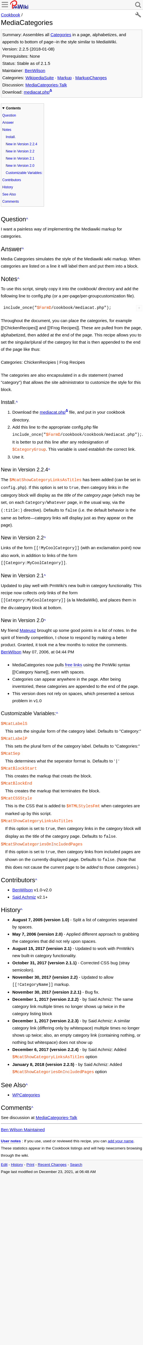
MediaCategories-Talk (46, 84)
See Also (9, 194)
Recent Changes (52, 1150)
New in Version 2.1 (20, 158)
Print (30, 1150)
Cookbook (10, 14)
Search (76, 1150)
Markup (64, 77)
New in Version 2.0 (20, 166)
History (7, 187)
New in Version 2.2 (20, 151)
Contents (13, 108)
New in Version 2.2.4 (21, 144)
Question (9, 115)
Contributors (11, 180)
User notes (11, 1127)
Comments (10, 202)
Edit (4, 1150)
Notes (6, 130)
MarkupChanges (91, 77)
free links (73, 659)
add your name (121, 1127)
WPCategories (26, 1080)
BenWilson (35, 70)
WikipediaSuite (39, 77)
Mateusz (28, 625)
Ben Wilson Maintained (23, 1115)
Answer (8, 123)
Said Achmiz (24, 884)
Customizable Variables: (24, 173)
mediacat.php (36, 92)
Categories (60, 34)
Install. (11, 137)
